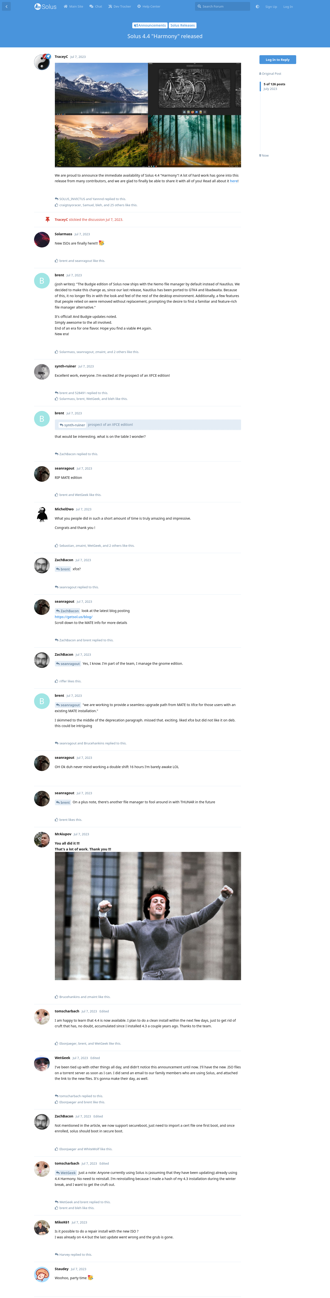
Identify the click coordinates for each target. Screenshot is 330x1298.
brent (65, 569)
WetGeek (68, 1172)
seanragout (70, 663)
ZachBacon (70, 611)
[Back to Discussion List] (6, 6)
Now (264, 155)
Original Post (270, 73)
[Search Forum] (222, 6)
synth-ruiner (74, 425)
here (234, 181)
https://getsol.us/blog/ (74, 616)
